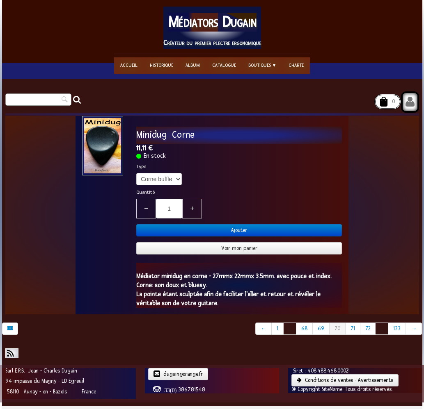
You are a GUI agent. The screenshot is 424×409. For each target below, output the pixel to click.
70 (337, 328)
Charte (296, 65)
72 (367, 328)
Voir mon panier (239, 248)
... (290, 328)
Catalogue (224, 65)
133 (397, 328)
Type (141, 167)
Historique (161, 65)
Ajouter (239, 230)
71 (353, 328)
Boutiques (262, 65)
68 (304, 328)
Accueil (129, 65)
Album (193, 65)
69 (321, 328)
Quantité (145, 192)
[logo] (212, 28)
